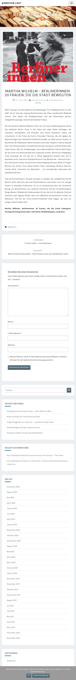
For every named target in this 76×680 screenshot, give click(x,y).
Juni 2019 (11, 513)
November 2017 (13, 584)
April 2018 (11, 557)
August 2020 (12, 492)
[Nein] (73, 673)
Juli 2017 (10, 605)
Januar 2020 (12, 508)
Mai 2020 (10, 497)
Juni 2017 (11, 611)
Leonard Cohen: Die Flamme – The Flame (46, 455)
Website (11, 345)
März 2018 (11, 562)
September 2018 (14, 541)
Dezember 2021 (13, 486)
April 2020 (11, 503)
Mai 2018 (10, 551)
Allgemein (12, 227)
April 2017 (11, 622)
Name (11, 321)
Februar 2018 (12, 568)
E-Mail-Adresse (15, 333)
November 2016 (13, 638)
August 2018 (12, 546)
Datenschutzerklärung (41, 675)
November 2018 (13, 530)
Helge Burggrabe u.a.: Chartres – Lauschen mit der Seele (30, 422)
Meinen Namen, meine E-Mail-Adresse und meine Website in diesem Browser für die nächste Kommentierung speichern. (38, 358)
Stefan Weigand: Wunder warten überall (23, 427)
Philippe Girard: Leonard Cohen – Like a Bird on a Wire (29, 411)
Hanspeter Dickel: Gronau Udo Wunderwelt (25, 433)
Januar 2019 (12, 524)
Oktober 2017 (12, 589)
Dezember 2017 (13, 578)
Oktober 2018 (12, 535)
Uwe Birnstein (38, 100)
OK (29, 675)
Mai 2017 (10, 616)
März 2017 (11, 627)
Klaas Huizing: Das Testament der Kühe (23, 416)
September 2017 (14, 595)
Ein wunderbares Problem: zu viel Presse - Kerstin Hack (30, 461)
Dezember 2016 (13, 632)
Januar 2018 (12, 573)
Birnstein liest (11, 3)
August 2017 (12, 600)
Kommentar (13, 285)
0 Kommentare (56, 100)
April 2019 (11, 519)
